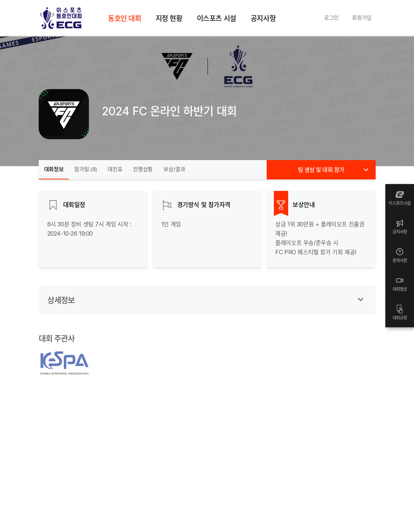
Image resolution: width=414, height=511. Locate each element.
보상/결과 (174, 169)
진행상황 (143, 169)
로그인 (331, 17)
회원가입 (362, 17)
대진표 (115, 169)
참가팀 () (85, 169)
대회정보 (54, 169)
